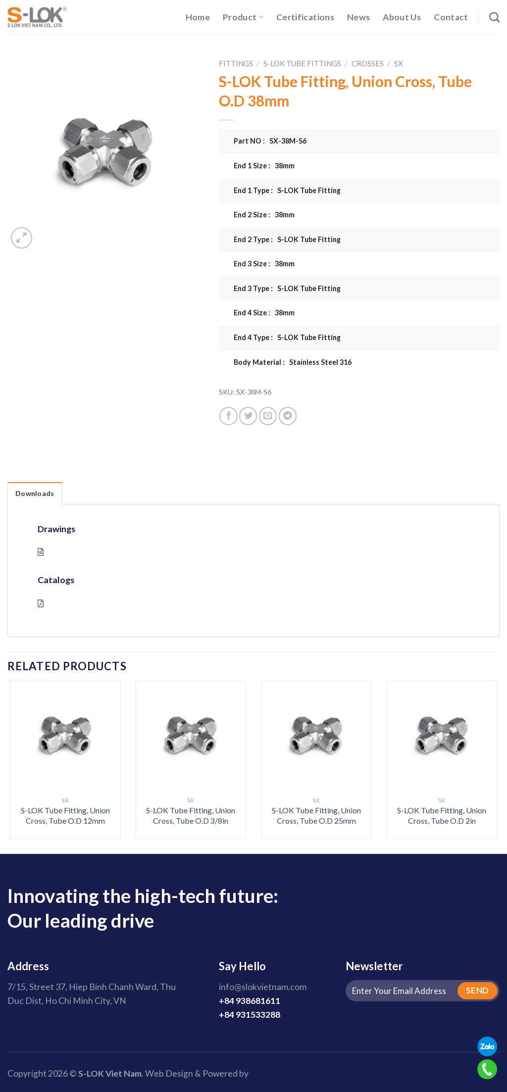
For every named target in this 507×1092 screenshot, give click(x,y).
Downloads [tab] (34, 493)
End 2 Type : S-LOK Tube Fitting (287, 239)
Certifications (305, 17)
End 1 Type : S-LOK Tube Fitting (287, 190)
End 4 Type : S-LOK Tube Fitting (287, 337)
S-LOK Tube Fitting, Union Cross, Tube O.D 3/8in (190, 815)
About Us (402, 17)
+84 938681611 (249, 1000)
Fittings (236, 63)
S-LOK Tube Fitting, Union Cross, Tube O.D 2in (441, 815)
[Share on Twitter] (248, 416)
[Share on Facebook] (228, 416)
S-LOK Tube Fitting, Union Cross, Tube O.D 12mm (65, 815)
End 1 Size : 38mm (264, 165)
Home (198, 17)
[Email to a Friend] (268, 416)
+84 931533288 (249, 1014)
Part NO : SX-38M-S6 (270, 141)
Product (243, 17)
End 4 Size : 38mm (264, 312)
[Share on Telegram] (288, 416)
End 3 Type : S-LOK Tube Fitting (287, 288)
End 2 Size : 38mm (264, 214)
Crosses (368, 63)
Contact (451, 17)
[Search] (494, 17)
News (358, 17)
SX (398, 63)
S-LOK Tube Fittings (302, 63)
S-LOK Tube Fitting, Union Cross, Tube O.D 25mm (316, 815)
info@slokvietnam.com (262, 987)
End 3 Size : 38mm (264, 263)
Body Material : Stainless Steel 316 (293, 362)
